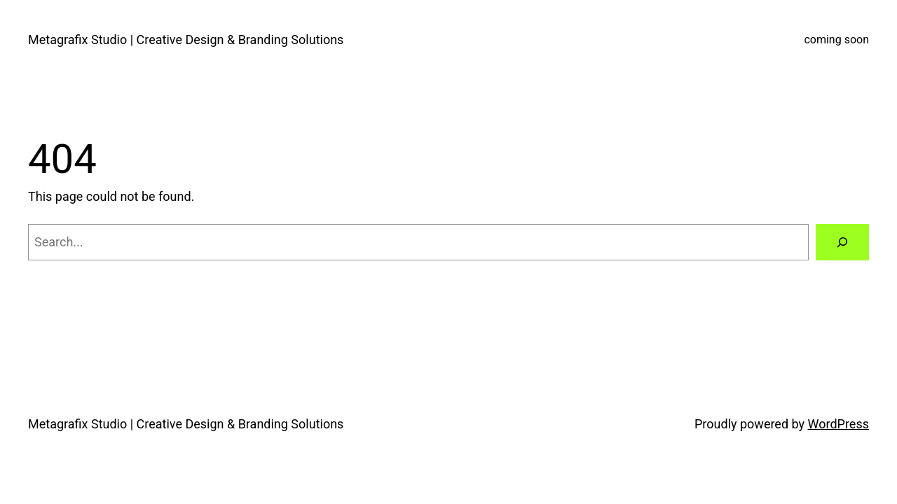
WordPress (838, 423)
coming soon (836, 39)
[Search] (842, 242)
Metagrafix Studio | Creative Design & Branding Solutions (185, 39)
